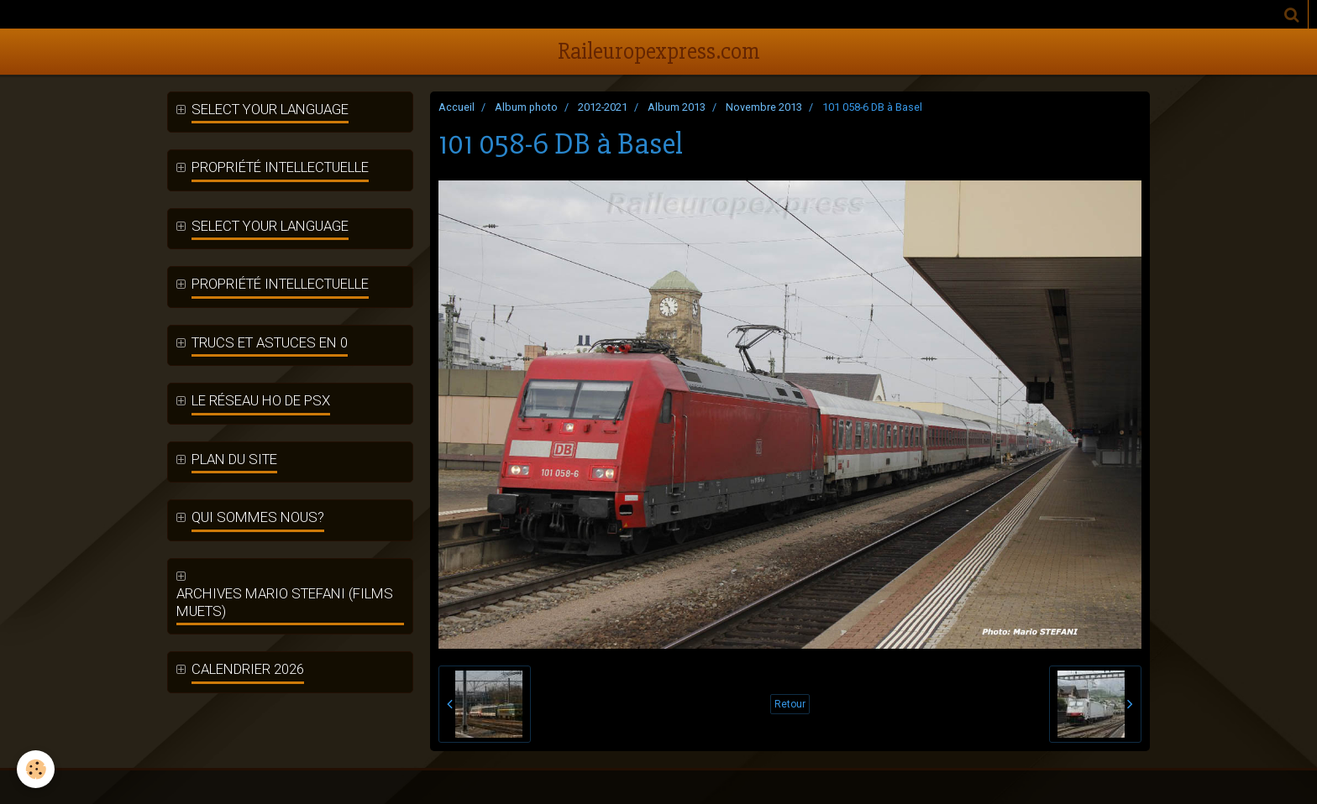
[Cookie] (36, 769)
